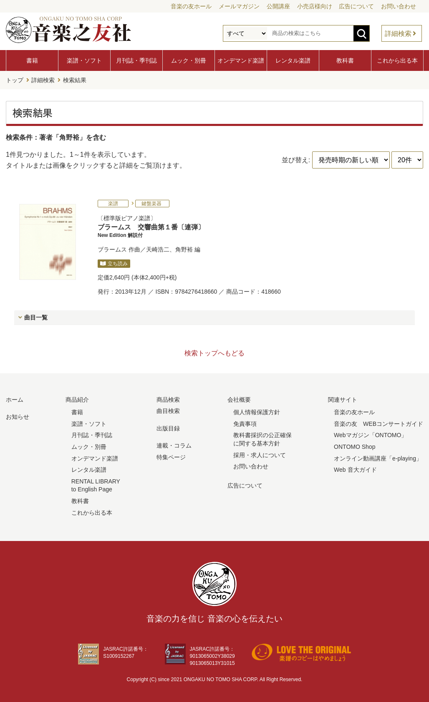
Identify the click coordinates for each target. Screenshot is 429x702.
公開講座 (278, 6)
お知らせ (17, 416)
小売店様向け (314, 6)
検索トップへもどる (214, 352)
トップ (14, 79)
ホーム (14, 398)
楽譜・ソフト (84, 60)
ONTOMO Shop (354, 446)
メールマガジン (239, 6)
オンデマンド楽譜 (240, 60)
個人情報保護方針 (256, 411)
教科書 (345, 60)
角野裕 (184, 248)
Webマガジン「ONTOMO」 (370, 434)
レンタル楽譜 (292, 60)
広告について (356, 6)
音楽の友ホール (191, 6)
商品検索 (168, 398)
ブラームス (112, 248)
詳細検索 (398, 33)
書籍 (32, 60)
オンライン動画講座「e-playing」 (378, 457)
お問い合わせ (398, 6)
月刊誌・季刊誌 (136, 60)
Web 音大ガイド (355, 468)
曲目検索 (168, 410)
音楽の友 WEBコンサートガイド (378, 423)
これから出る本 (397, 60)
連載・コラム (174, 444)
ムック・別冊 (188, 60)
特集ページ (171, 456)
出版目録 (168, 427)
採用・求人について (259, 454)
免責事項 (245, 423)
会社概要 (239, 398)
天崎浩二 (157, 248)
